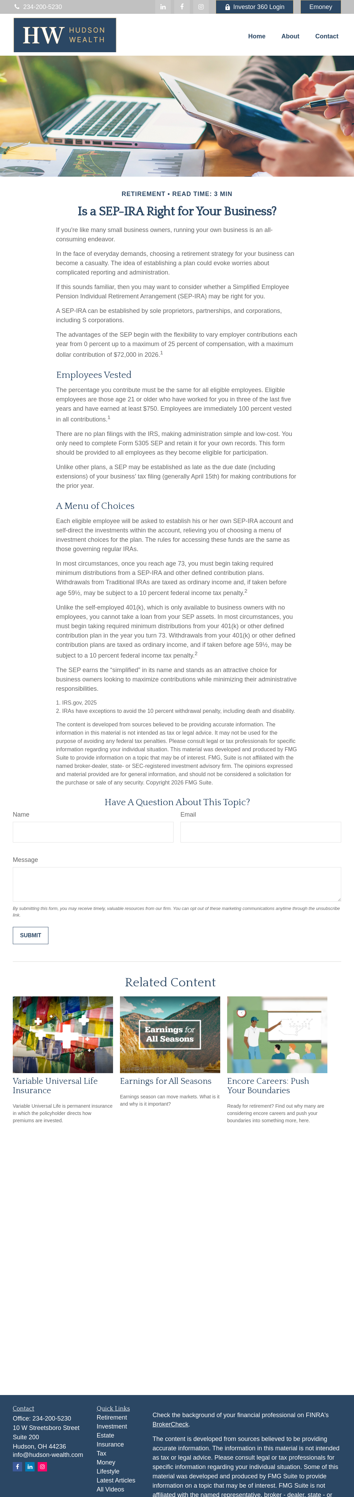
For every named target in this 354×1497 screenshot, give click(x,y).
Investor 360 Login (255, 6)
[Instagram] (42, 1466)
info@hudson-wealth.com (48, 1454)
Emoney (320, 6)
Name (21, 814)
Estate (105, 1435)
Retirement (112, 1417)
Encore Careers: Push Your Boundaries (268, 1086)
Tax (101, 1453)
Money (106, 1462)
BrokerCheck (170, 1424)
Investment (112, 1426)
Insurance (110, 1444)
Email (188, 814)
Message (25, 859)
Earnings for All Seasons (166, 1081)
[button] (256, 36)
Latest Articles (116, 1480)
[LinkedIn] (163, 7)
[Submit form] (30, 935)
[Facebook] (182, 7)
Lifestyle (108, 1471)
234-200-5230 (37, 6)
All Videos (110, 1489)
